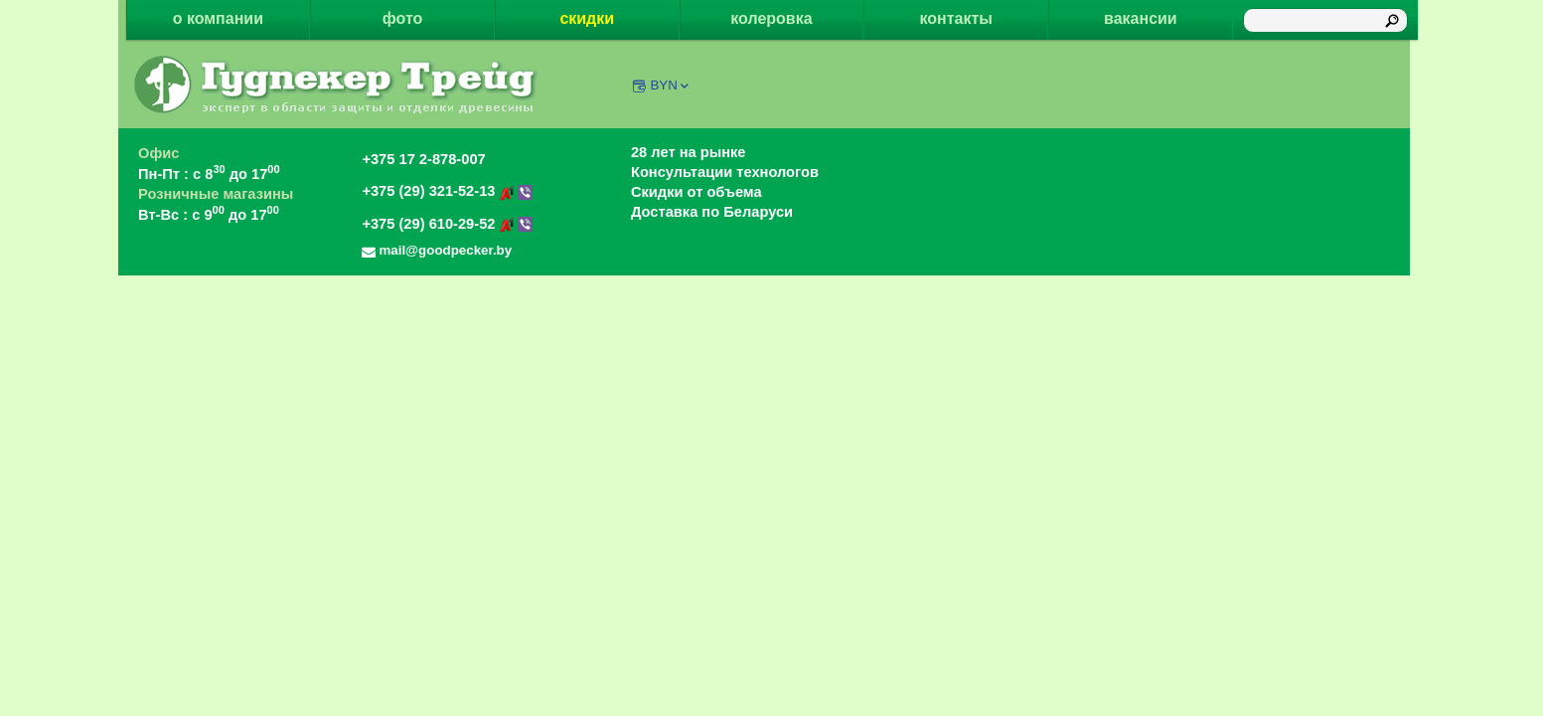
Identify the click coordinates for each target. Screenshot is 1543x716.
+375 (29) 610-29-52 (447, 224)
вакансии (1140, 18)
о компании (218, 18)
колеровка (771, 18)
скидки (586, 18)
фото (403, 18)
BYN (670, 85)
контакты (955, 18)
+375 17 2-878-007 (423, 159)
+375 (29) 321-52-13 (447, 191)
